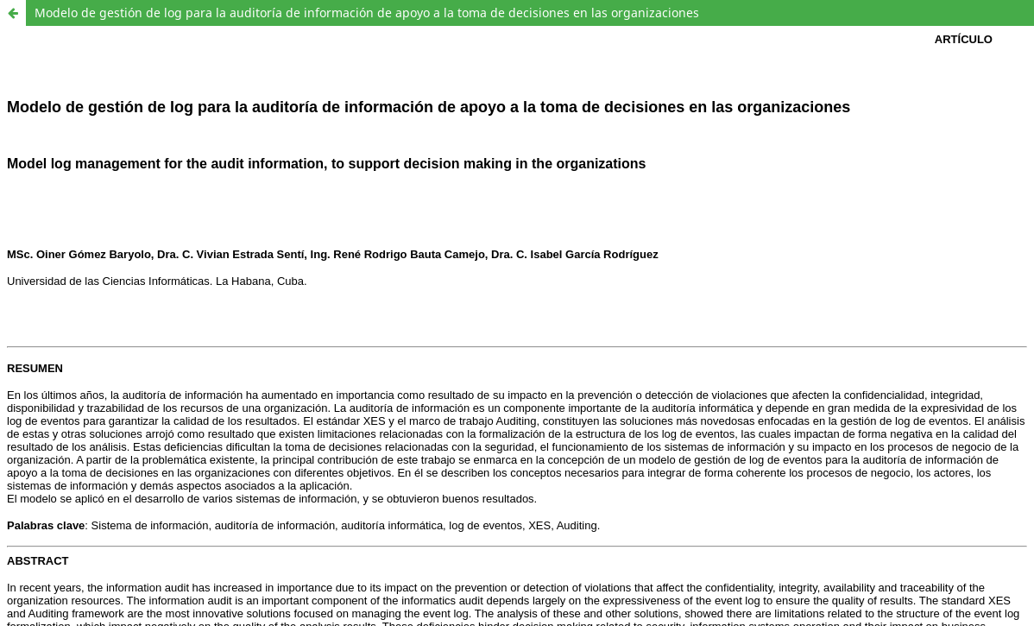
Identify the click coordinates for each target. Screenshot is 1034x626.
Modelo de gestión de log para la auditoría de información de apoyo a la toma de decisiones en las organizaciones (367, 12)
